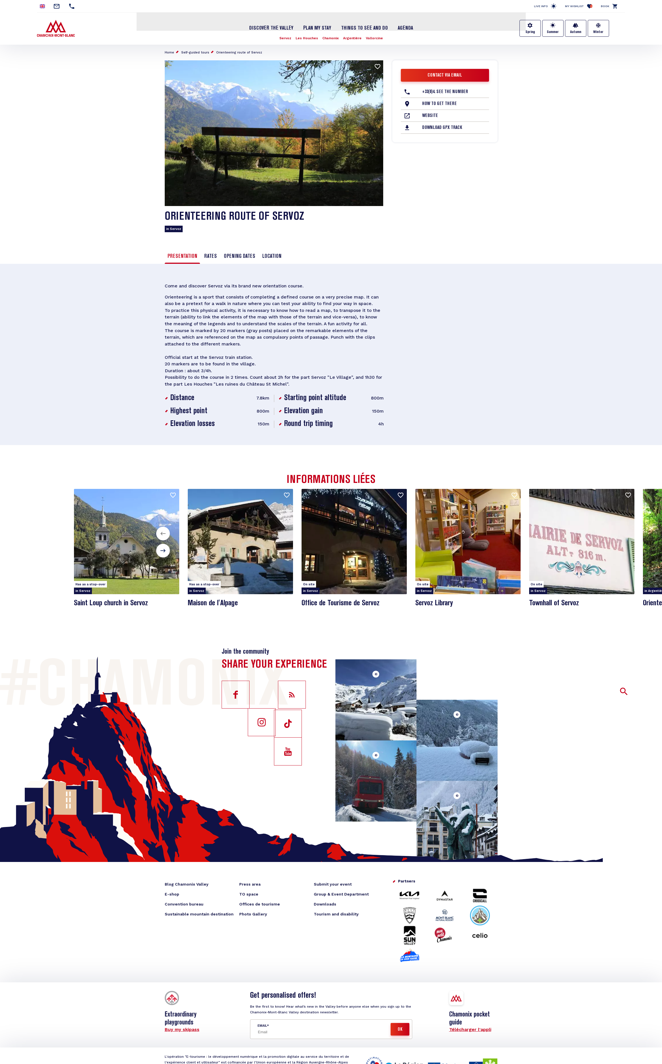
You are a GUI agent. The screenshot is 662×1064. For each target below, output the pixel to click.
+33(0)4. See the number (445, 90)
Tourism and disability (336, 915)
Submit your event (333, 885)
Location (271, 254)
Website (430, 114)
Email (262, 1027)
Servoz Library (434, 604)
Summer (553, 32)
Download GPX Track (442, 126)
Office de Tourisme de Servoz (341, 604)
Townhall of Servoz (554, 604)
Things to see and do (364, 26)
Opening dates (239, 254)
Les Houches (307, 36)
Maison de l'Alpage (214, 604)
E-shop (172, 895)
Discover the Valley (271, 26)
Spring (530, 32)
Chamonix (331, 36)
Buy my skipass (182, 1030)
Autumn (575, 32)
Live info (541, 6)
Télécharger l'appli (470, 1030)
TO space (248, 895)
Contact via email (445, 74)
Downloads (325, 905)
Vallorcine (374, 36)
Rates (210, 254)
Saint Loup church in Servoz (112, 604)
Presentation (182, 254)
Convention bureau (184, 905)
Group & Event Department (341, 895)
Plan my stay (317, 26)
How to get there (439, 102)
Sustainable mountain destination (199, 915)
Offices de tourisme (259, 905)
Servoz (285, 36)
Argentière (352, 36)
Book (605, 6)
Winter (598, 32)
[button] (163, 534)
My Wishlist (578, 6)
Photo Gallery (253, 915)
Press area (250, 885)
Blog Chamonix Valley (187, 885)
